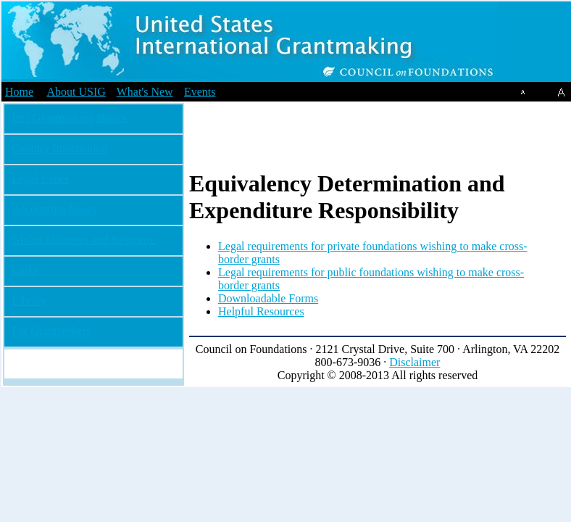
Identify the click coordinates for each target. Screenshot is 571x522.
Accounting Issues (54, 209)
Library (29, 300)
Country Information (60, 148)
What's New (145, 92)
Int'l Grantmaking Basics (69, 118)
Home (19, 92)
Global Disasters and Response (84, 239)
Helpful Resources (261, 311)
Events (200, 92)
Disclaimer (414, 362)
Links (25, 270)
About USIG (75, 92)
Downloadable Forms (268, 298)
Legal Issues (41, 179)
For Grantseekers (51, 331)
